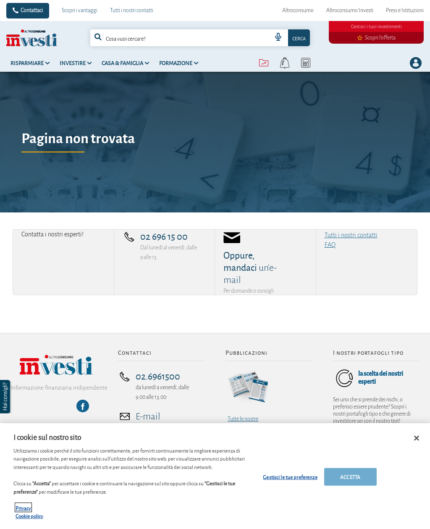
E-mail (148, 416)
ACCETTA (350, 482)
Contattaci (32, 10)
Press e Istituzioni (405, 10)
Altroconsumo (298, 10)
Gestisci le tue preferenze (290, 482)
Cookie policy (29, 521)
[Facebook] (83, 406)
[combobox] (200, 37)
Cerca (299, 38)
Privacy (23, 513)
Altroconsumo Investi (349, 10)
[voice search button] (278, 37)
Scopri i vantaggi (79, 10)
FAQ (330, 244)
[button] (6, 397)
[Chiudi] (416, 443)
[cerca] (169, 37)
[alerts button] (284, 63)
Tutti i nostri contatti (131, 10)
